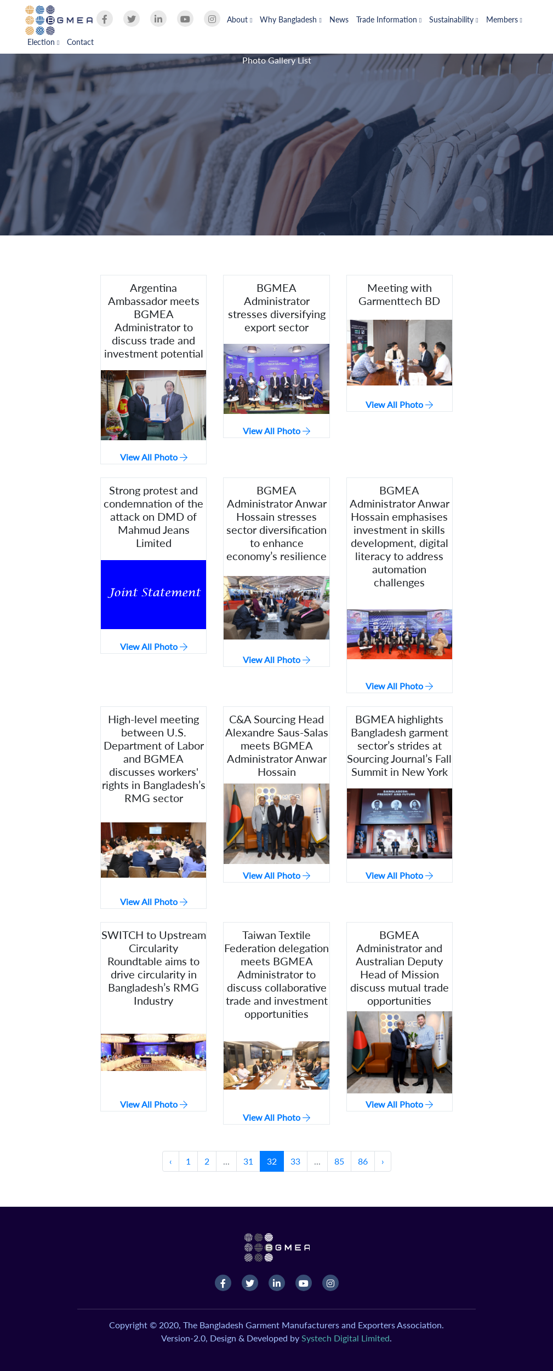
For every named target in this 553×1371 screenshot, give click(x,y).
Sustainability (453, 19)
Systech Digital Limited (345, 1338)
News (339, 19)
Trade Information (388, 19)
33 (295, 1161)
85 (339, 1161)
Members (504, 19)
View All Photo (153, 457)
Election (43, 42)
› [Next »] (382, 1161)
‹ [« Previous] (170, 1161)
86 (363, 1161)
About (239, 19)
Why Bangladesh (290, 19)
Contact (80, 42)
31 (248, 1161)
